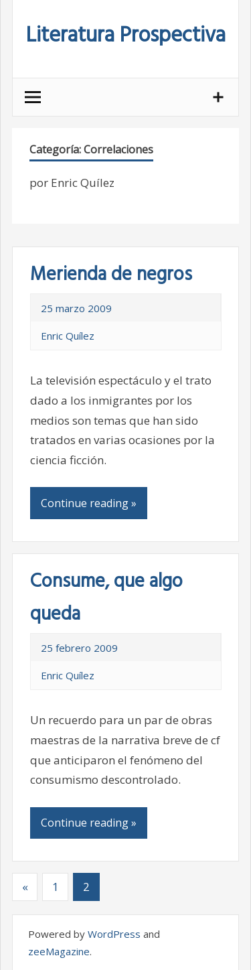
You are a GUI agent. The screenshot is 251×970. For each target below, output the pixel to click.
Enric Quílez (67, 335)
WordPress (114, 934)
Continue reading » (89, 503)
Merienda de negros (111, 275)
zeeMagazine (59, 951)
